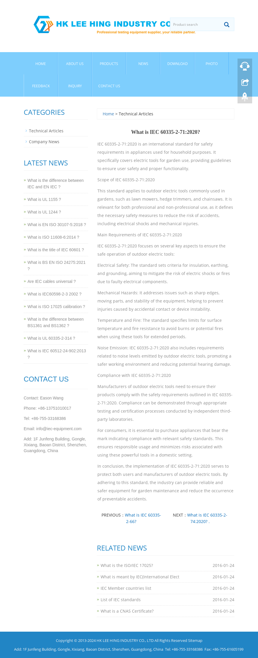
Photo (212, 63)
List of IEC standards (121, 599)
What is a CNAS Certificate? (127, 611)
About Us (75, 63)
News (143, 63)
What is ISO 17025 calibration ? (56, 306)
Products (109, 63)
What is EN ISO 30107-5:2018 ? (56, 224)
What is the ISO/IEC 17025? (127, 565)
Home (40, 63)
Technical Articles (46, 131)
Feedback (41, 85)
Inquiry (75, 85)
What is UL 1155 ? (44, 199)
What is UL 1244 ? (44, 212)
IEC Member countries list (126, 588)
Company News (44, 141)
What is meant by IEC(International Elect (140, 577)
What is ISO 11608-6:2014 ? (53, 237)
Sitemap (195, 640)
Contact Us (109, 85)
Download (177, 63)
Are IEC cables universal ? (51, 281)
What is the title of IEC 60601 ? (55, 249)
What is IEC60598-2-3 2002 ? (54, 294)
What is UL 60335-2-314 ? (51, 338)
